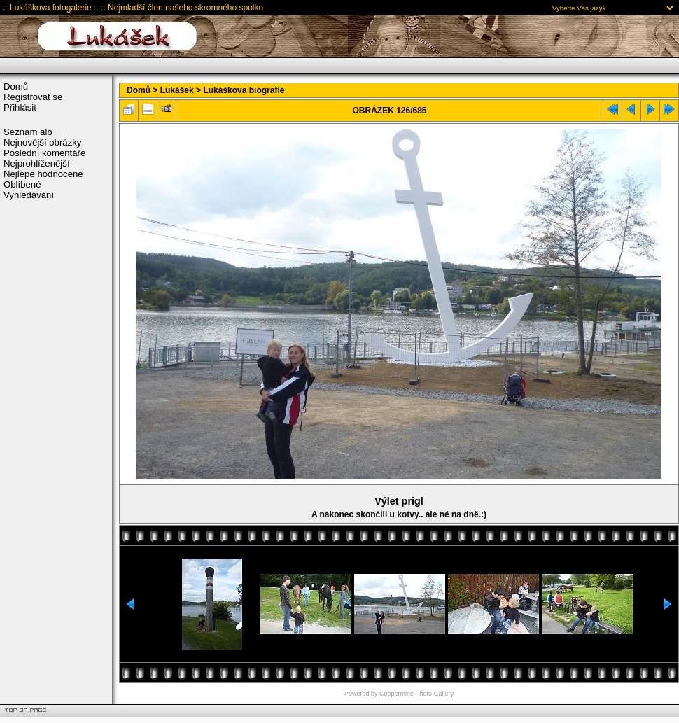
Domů (16, 86)
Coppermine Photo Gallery (416, 693)
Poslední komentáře (44, 153)
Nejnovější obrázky (42, 142)
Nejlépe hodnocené (43, 174)
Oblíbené (22, 184)
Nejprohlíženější (37, 163)
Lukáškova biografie (243, 90)
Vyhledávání (29, 195)
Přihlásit (20, 107)
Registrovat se (33, 97)
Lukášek (177, 90)
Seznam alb (28, 132)
